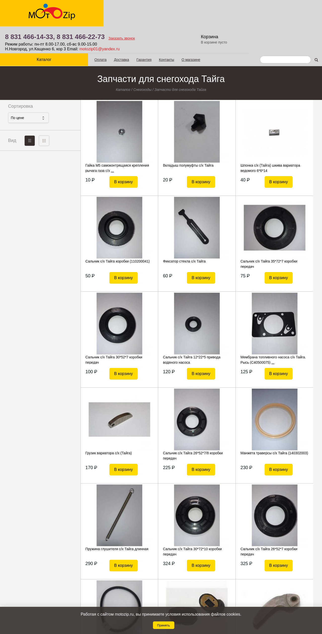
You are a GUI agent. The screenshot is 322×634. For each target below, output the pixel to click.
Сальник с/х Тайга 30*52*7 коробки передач (226, 236)
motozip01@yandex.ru (180, 22)
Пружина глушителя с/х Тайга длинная (108, 428)
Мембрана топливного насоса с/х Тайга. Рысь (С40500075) (110, 332)
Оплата (93, 33)
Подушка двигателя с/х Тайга (229, 522)
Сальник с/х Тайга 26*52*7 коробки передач (226, 428)
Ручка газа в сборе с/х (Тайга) (289, 522)
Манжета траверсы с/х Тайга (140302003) (288, 332)
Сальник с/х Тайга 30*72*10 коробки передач (167, 428)
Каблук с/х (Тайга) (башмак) (106, 522)
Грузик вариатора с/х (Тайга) (168, 330)
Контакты (158, 33)
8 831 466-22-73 (161, 10)
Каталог (40, 33)
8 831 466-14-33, (110, 10)
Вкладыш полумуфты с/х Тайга (170, 138)
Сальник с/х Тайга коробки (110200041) (287, 140)
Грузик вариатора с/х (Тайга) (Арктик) (168, 524)
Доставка (114, 33)
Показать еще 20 (201, 562)
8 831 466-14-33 (182, 591)
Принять (163, 625)
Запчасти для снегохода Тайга (180, 63)
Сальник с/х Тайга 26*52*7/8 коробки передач (228, 332)
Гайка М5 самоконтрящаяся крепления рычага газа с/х (107, 140)
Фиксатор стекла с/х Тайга (105, 234)
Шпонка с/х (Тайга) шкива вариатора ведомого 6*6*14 (227, 140)
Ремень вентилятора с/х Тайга (290, 426)
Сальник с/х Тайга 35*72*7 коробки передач (166, 236)
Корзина (290, 10)
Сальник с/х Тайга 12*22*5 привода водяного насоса (286, 236)
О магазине (183, 33)
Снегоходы (142, 63)
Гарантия (136, 33)
